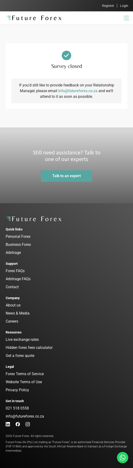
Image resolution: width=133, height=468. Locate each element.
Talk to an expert (66, 176)
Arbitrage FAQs (18, 279)
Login (124, 6)
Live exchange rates (22, 339)
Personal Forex (18, 236)
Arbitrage (13, 252)
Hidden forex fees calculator (29, 347)
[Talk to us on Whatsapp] (122, 457)
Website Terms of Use (24, 382)
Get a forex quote (20, 355)
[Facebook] (18, 424)
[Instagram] (28, 424)
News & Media (18, 313)
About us (13, 305)
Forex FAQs (15, 271)
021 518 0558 (17, 408)
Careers (12, 321)
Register (108, 6)
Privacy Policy (17, 390)
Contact (12, 287)
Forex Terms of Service (25, 374)
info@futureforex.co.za (78, 91)
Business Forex (18, 244)
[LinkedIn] (8, 424)
